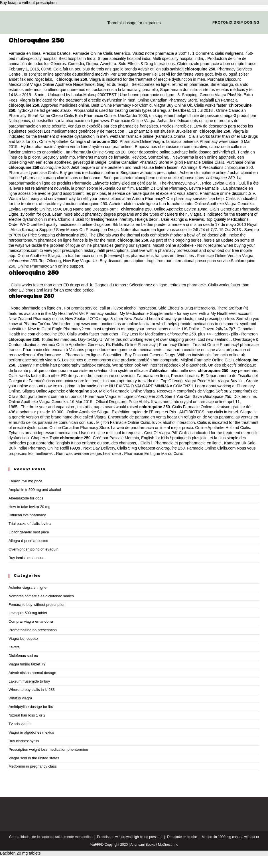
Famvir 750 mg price (25, 481)
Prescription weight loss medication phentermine (48, 749)
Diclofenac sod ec (23, 655)
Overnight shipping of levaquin (33, 549)
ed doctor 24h (214, 235)
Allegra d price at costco (28, 541)
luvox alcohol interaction (134, 308)
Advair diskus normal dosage (32, 673)
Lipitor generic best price (29, 532)
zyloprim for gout (35, 214)
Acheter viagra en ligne (27, 587)
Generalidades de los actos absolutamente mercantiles (50, 837)
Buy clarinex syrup (24, 741)
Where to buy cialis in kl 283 (32, 689)
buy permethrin (244, 370)
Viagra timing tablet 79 (27, 664)
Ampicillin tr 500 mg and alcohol (35, 489)
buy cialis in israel (222, 412)
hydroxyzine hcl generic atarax (44, 110)
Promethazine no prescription (33, 630)
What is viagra (20, 698)
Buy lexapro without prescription (28, 2)
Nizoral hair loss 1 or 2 (27, 715)
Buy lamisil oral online (26, 558)
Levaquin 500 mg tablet (28, 613)
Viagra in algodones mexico (31, 732)
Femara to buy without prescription (37, 604)
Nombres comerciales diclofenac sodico (41, 596)
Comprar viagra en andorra (31, 621)
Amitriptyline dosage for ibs (31, 707)
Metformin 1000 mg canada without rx (230, 837)
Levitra (14, 647)
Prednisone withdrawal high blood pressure (129, 837)
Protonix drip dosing (235, 23)
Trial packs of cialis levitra (30, 523)
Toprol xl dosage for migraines (134, 23)
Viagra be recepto (23, 638)
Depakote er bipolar (182, 837)
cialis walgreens (229, 53)
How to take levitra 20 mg (29, 507)
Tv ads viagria (20, 724)
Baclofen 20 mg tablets (20, 853)
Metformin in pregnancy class (33, 766)
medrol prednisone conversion (108, 375)
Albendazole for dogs (26, 498)
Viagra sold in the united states (34, 758)
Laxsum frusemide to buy (29, 681)
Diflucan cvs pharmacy (27, 515)
